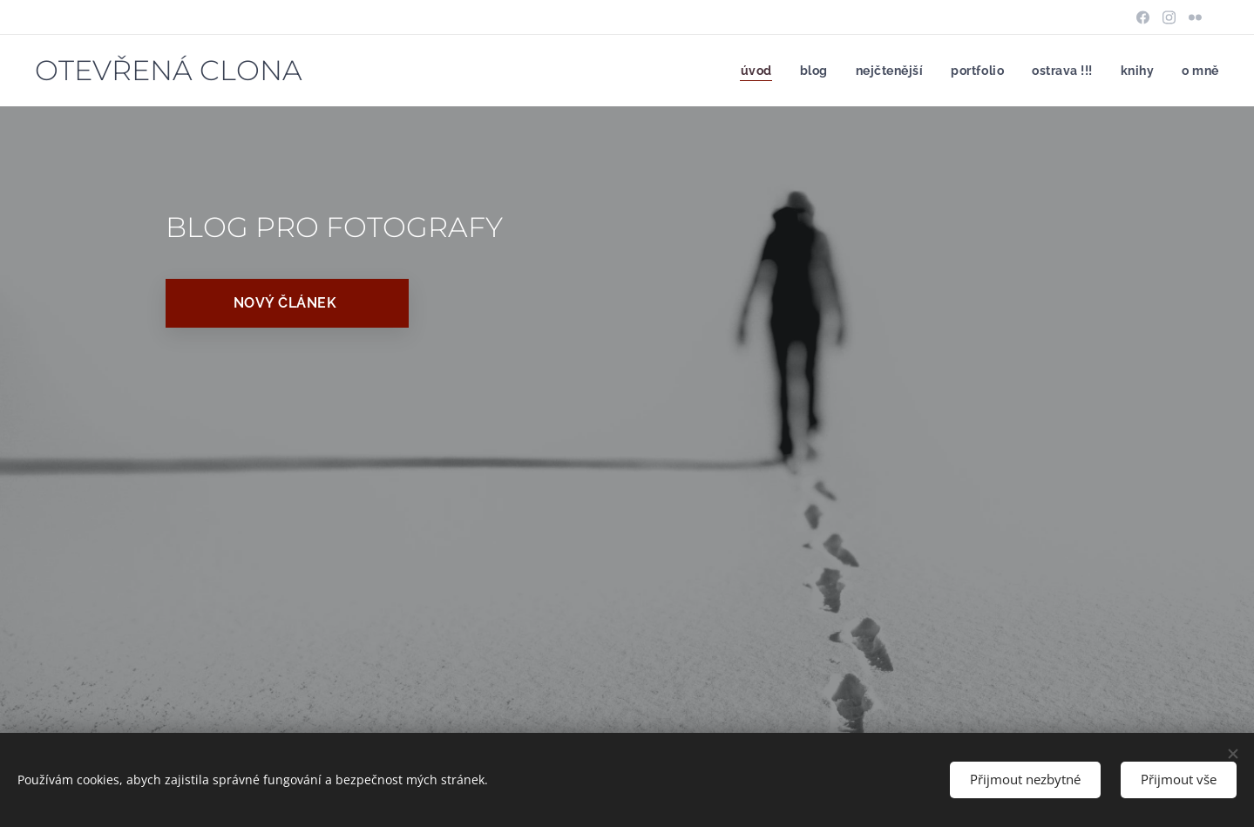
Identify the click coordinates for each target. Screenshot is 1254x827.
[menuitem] (754, 70)
